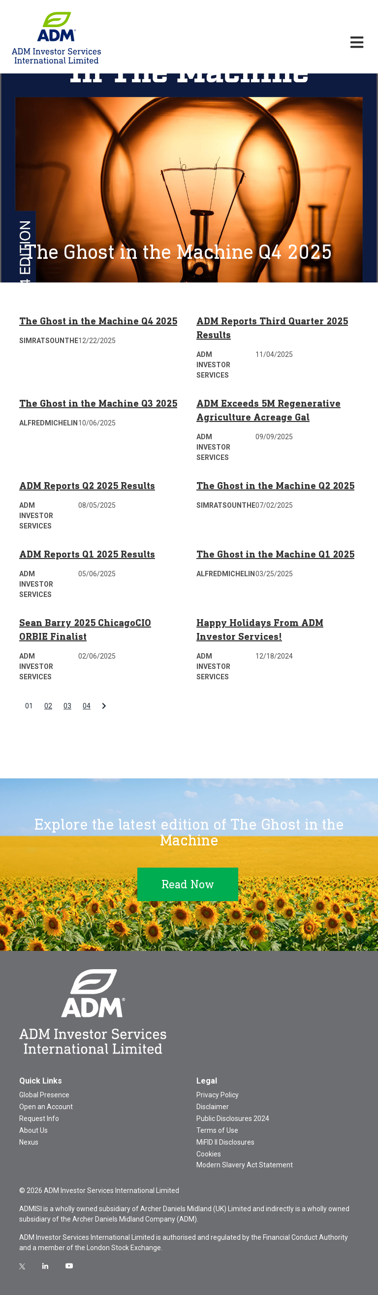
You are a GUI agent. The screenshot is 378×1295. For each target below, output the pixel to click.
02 (48, 706)
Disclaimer (212, 1107)
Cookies (208, 1154)
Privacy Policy (217, 1095)
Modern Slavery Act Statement (244, 1165)
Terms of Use (217, 1130)
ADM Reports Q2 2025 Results (87, 485)
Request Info (39, 1118)
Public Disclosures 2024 (232, 1118)
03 (67, 706)
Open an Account (46, 1107)
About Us (33, 1130)
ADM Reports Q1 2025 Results (87, 554)
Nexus (28, 1142)
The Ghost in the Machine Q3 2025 (98, 403)
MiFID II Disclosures (225, 1142)
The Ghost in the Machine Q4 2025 (98, 321)
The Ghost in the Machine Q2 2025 (275, 485)
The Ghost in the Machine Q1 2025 (275, 554)
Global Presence (44, 1095)
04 (87, 706)
